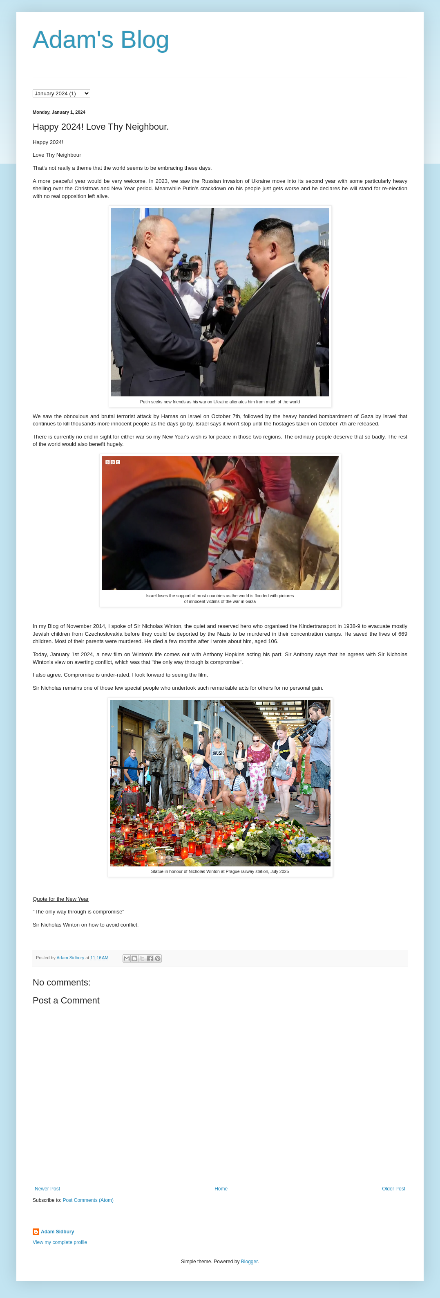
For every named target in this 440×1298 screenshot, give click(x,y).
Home (221, 1189)
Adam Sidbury (57, 1232)
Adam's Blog (101, 39)
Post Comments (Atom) (88, 1200)
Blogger (249, 1261)
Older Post (393, 1189)
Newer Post (47, 1189)
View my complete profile (60, 1242)
